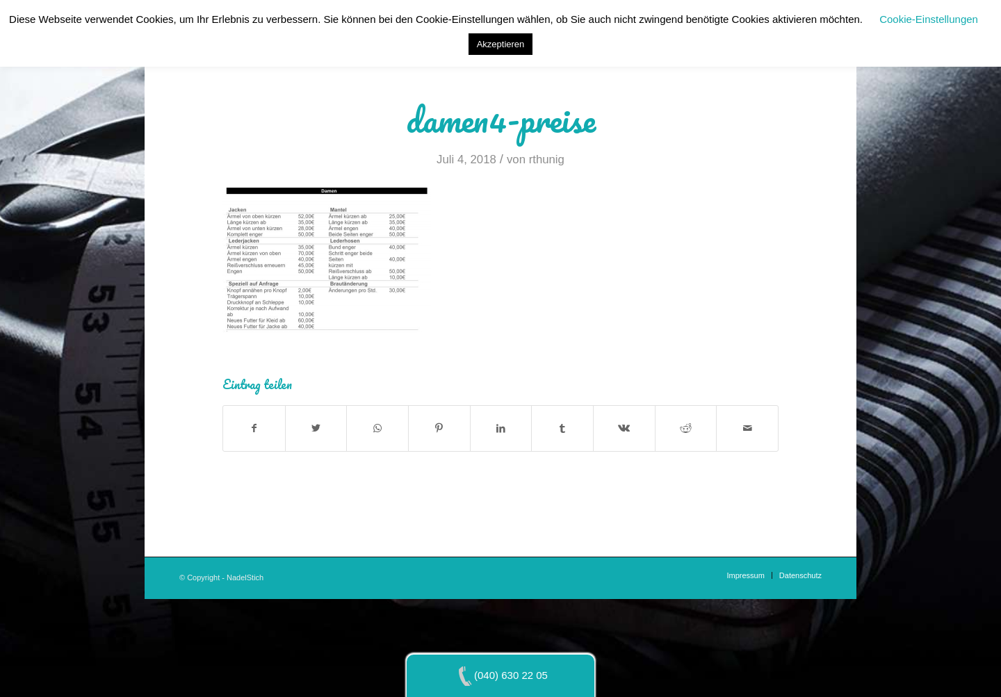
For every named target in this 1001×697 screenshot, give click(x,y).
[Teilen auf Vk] (624, 428)
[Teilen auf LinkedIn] (501, 428)
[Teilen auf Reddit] (686, 428)
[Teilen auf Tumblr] (562, 428)
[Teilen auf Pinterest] (439, 428)
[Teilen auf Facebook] (254, 428)
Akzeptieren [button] (501, 44)
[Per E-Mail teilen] (747, 428)
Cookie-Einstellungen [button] (928, 19)
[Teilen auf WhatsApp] (377, 428)
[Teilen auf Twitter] (316, 428)
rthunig (546, 159)
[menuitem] (745, 575)
